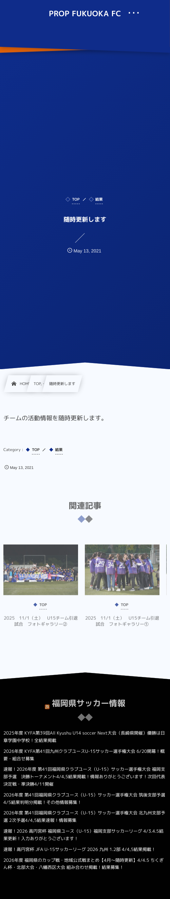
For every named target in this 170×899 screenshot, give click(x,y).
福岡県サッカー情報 (88, 700)
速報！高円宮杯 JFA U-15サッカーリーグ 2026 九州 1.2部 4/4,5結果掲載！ (79, 850)
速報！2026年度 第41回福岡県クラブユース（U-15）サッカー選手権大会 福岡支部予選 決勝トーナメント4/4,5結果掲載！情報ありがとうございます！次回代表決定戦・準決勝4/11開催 (84, 776)
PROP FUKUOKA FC (85, 14)
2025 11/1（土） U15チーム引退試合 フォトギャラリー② (41, 623)
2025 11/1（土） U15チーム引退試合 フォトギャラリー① (122, 623)
